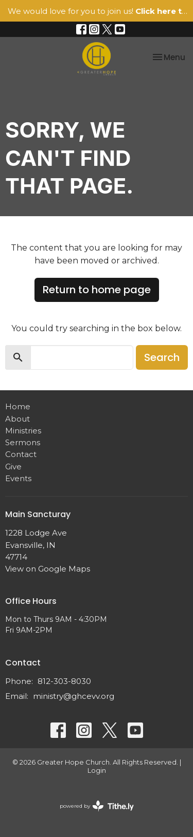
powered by (97, 806)
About (17, 419)
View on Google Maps (47, 569)
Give (13, 466)
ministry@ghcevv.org (73, 696)
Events (18, 478)
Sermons (22, 442)
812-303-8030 (64, 681)
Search (162, 357)
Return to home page (97, 289)
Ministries (23, 430)
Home (17, 406)
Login (96, 770)
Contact (21, 454)
